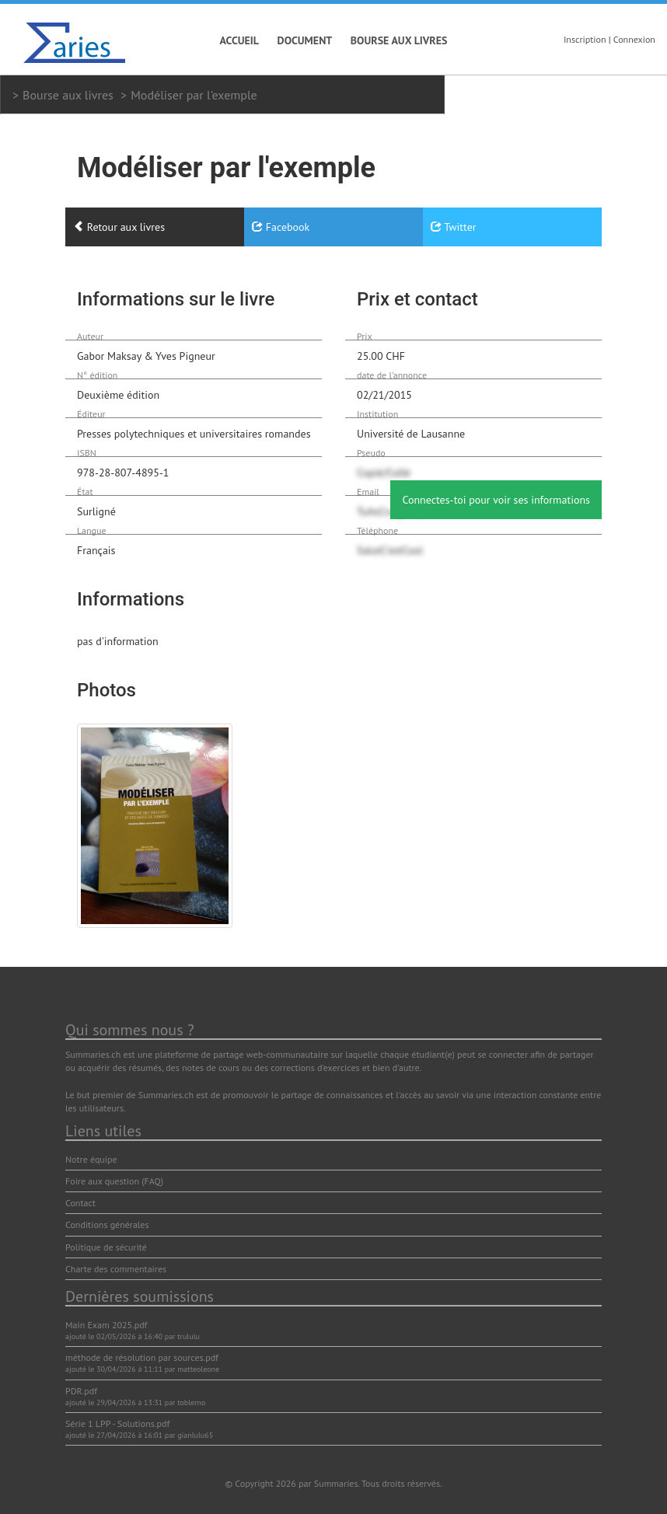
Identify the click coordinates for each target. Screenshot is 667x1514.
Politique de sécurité (106, 1247)
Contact (80, 1203)
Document (305, 40)
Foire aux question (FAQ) (114, 1181)
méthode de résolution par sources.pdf (141, 1357)
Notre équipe (91, 1159)
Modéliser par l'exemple (194, 95)
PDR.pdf (81, 1391)
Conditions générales (107, 1224)
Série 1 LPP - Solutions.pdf (117, 1423)
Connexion (634, 39)
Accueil (240, 40)
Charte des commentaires (115, 1269)
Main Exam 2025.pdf (106, 1325)
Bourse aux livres (399, 40)
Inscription (585, 39)
